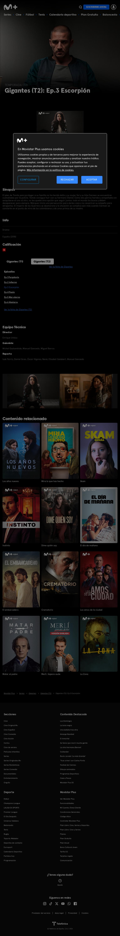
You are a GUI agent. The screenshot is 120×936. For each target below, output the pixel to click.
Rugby (6, 834)
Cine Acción (9, 738)
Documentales (10, 774)
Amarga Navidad (67, 734)
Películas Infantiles (12, 752)
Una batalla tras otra (69, 730)
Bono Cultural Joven (68, 847)
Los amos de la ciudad (91, 610)
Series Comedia (10, 769)
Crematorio (47, 610)
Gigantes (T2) (42, 261)
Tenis (41, 14)
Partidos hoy (9, 856)
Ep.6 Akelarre (11, 302)
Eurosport (8, 847)
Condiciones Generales (70, 812)
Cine (18, 14)
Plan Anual (64, 843)
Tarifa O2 (64, 852)
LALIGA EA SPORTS (11, 808)
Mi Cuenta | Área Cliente (70, 808)
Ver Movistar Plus (67, 799)
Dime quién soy (49, 545)
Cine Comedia (10, 734)
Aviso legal (59, 913)
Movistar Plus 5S (67, 782)
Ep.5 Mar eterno (12, 297)
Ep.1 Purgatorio (11, 277)
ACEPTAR (91, 179)
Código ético (65, 816)
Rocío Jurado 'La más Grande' (73, 756)
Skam (82, 481)
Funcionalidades (67, 803)
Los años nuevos (11, 481)
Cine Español (9, 730)
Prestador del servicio (41, 913)
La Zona (84, 674)
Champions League (12, 803)
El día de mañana (89, 545)
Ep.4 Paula (9, 292)
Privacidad (72, 913)
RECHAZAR (67, 179)
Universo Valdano (11, 821)
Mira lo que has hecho (52, 481)
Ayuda (60, 882)
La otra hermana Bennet (70, 747)
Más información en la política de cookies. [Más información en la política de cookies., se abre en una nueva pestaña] (50, 170)
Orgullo (7, 782)
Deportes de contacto (13, 843)
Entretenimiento (11, 778)
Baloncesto (110, 14)
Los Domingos (66, 721)
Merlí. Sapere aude (50, 674)
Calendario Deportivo (13, 852)
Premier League (10, 812)
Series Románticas (11, 765)
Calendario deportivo (63, 14)
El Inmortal (64, 738)
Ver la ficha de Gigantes (61, 266)
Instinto (6, 545)
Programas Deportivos (69, 774)
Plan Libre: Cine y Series (70, 830)
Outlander (64, 752)
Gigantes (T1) (15, 261)
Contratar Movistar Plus (70, 821)
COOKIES (85, 913)
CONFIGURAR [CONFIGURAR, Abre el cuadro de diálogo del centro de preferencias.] (28, 179)
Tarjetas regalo (66, 856)
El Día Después (10, 816)
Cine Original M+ (11, 725)
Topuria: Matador (11, 838)
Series (7, 14)
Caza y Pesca (65, 778)
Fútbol (30, 14)
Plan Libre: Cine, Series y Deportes (74, 825)
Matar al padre (10, 674)
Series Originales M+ (12, 760)
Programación (10, 860)
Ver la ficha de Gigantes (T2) (18, 309)
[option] (33, 391)
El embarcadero (11, 610)
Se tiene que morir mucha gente (74, 743)
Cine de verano (10, 747)
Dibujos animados (67, 769)
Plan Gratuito (89, 14)
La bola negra (66, 725)
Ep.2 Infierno (10, 282)
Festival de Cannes (68, 765)
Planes (63, 834)
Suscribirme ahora (96, 7)
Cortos (6, 743)
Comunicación (66, 860)
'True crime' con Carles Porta (72, 760)
